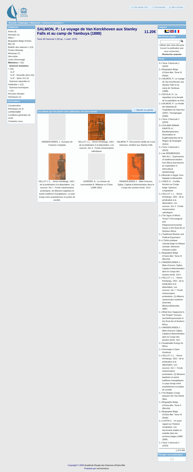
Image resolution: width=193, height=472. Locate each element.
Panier (161, 59)
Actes (10, 31)
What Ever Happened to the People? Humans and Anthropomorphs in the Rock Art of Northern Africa (173, 318)
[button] (139, 7)
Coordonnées (14, 105)
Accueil (12, 23)
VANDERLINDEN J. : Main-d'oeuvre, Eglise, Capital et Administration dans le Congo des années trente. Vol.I (173, 333)
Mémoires (35, 23)
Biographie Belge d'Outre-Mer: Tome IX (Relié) (172, 414)
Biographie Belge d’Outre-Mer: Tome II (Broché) (171, 405)
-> (14, 62)
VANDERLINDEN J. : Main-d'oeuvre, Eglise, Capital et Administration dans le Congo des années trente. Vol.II (136, 184)
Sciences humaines (52, 23)
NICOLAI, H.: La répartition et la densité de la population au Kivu (173, 97)
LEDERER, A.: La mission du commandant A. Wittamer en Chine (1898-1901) (96, 184)
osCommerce (102, 468)
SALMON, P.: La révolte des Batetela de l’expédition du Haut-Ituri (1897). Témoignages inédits (173, 109)
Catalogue (23, 23)
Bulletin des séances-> (18, 47)
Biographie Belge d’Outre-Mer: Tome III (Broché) (172, 256)
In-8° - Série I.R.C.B (19, 78)
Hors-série (13, 56)
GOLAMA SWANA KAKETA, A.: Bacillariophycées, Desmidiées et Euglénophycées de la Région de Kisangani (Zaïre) (172, 134)
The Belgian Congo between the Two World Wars (173, 396)
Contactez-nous (15, 121)
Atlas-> (11, 38)
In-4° (12, 72)
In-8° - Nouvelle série (20, 75)
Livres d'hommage (16, 59)
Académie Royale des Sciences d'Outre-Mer (104, 465)
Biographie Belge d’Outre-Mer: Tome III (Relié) (172, 72)
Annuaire (12, 35)
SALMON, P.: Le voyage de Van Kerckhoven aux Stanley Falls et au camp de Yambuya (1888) (173, 84)
